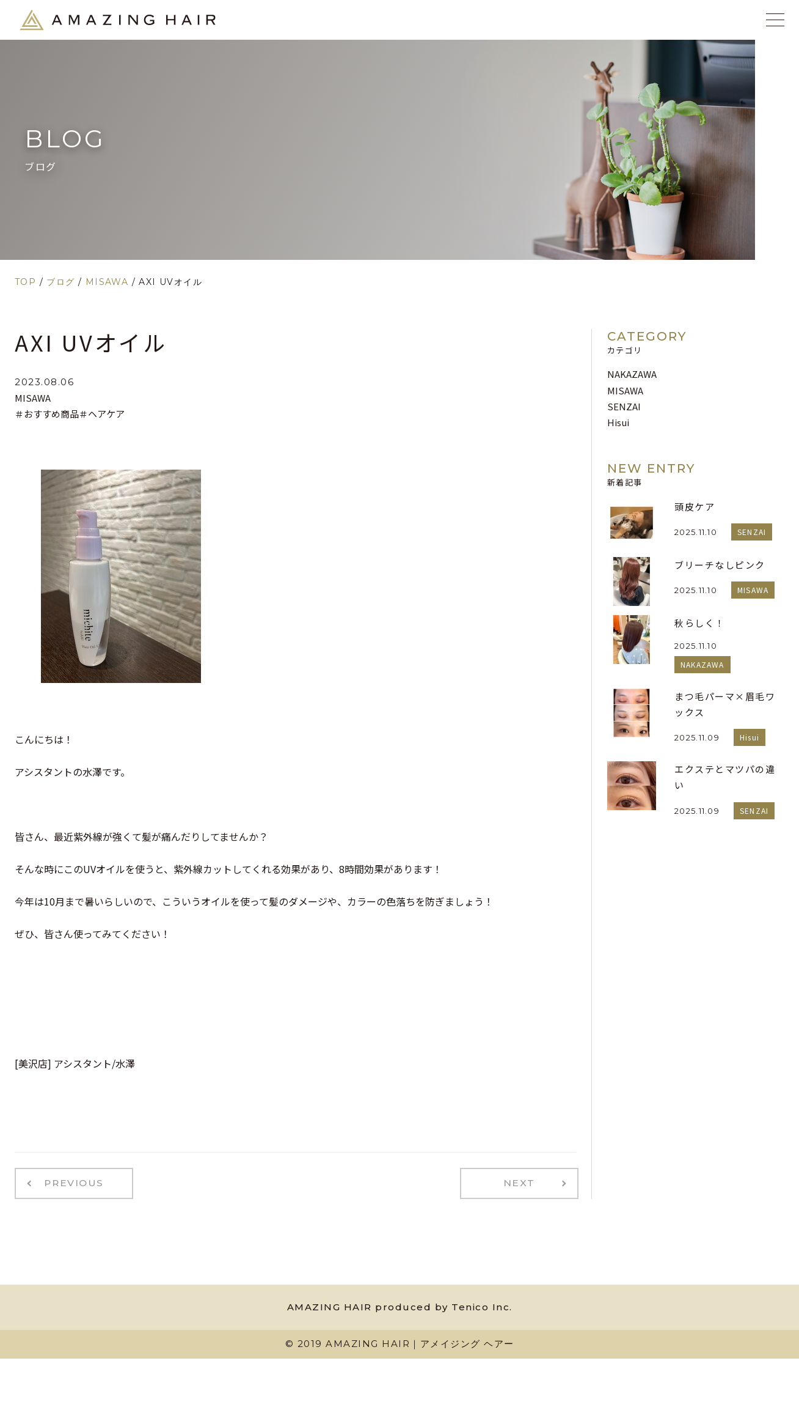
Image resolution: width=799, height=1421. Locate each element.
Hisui (618, 422)
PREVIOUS (68, 1181)
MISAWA (33, 397)
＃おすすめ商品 (47, 413)
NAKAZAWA (632, 373)
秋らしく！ (699, 622)
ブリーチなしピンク (719, 564)
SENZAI (624, 406)
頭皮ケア (694, 506)
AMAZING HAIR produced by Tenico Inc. (400, 1304)
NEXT (525, 1181)
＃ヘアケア (102, 413)
